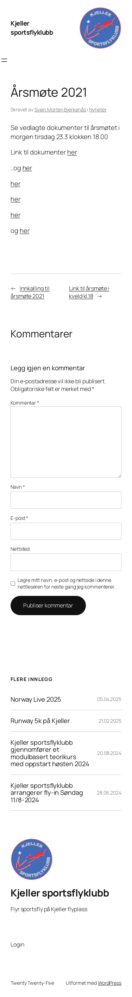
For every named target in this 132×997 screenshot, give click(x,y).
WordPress (109, 982)
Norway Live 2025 (36, 699)
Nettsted (20, 548)
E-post (19, 518)
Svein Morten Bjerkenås (60, 109)
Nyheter (97, 109)
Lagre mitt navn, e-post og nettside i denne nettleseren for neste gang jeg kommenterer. (66, 583)
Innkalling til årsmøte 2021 (30, 292)
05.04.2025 (109, 699)
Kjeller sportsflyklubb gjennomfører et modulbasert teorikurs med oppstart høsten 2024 (50, 753)
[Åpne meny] (4, 60)
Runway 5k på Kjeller (40, 720)
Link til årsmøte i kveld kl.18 (89, 292)
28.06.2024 (109, 792)
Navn (18, 486)
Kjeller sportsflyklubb (32, 27)
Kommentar (25, 402)
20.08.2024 (109, 753)
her (72, 152)
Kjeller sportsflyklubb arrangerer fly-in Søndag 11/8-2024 (47, 792)
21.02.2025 (110, 720)
